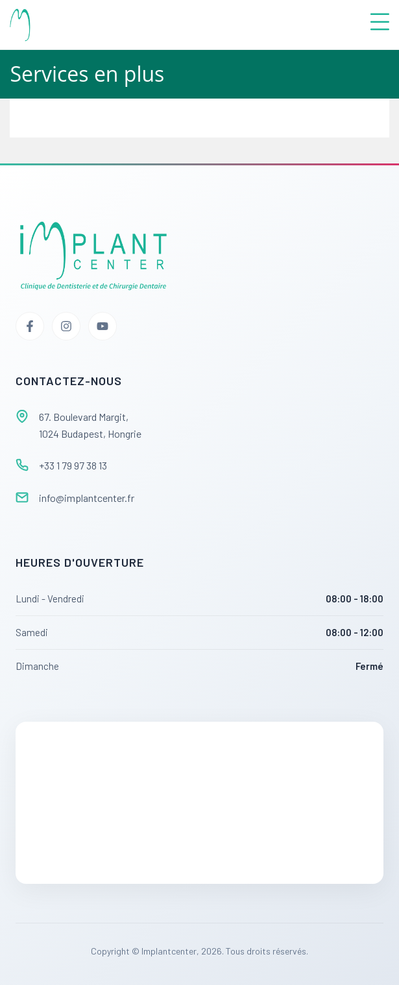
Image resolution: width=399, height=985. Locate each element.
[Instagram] (66, 326)
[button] (239, 25)
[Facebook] (30, 326)
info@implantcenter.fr (86, 498)
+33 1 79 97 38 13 (73, 465)
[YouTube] (102, 326)
